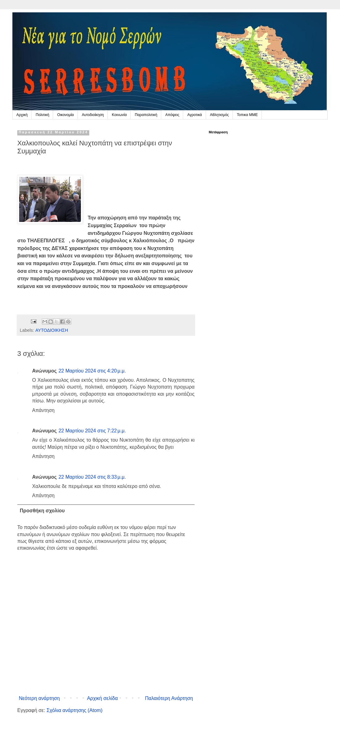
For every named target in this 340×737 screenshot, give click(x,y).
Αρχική (21, 115)
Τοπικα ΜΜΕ (247, 115)
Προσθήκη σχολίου (42, 510)
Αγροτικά (194, 115)
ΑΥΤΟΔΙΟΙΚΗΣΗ (51, 330)
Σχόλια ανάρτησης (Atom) (75, 710)
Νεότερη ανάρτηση (39, 698)
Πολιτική (42, 115)
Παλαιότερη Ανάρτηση (169, 698)
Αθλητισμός (219, 115)
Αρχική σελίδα (102, 698)
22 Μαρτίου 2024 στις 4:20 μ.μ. (92, 370)
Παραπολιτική (146, 115)
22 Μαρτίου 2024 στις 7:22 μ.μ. (92, 430)
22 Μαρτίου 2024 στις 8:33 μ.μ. (92, 477)
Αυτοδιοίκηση (93, 115)
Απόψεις (172, 115)
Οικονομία (65, 115)
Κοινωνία (119, 115)
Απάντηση (43, 410)
